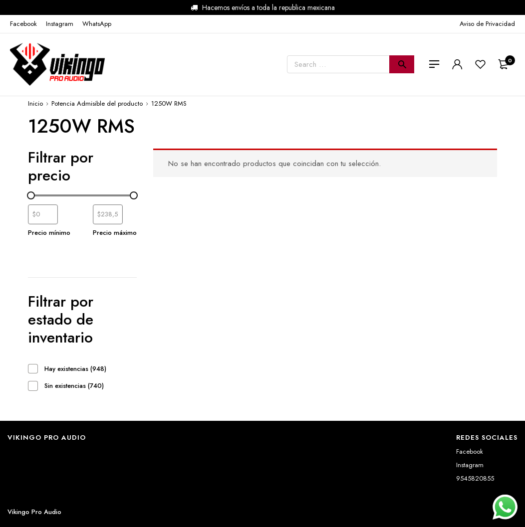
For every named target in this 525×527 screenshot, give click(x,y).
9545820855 (475, 478)
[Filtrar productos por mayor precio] (108, 214)
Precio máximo (115, 232)
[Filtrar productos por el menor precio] (43, 214)
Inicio (35, 103)
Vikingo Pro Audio (34, 512)
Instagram (470, 465)
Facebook (469, 451)
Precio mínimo (49, 232)
